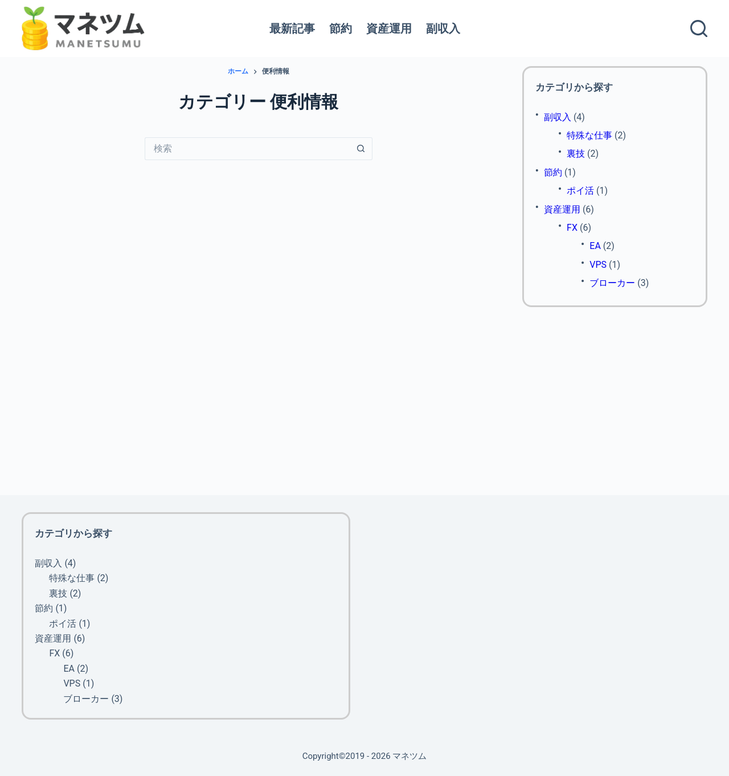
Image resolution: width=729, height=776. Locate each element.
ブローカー (612, 282)
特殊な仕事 (589, 135)
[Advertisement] (614, 401)
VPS (598, 264)
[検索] (698, 28)
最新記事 (292, 28)
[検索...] (247, 148)
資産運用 (389, 28)
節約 (340, 28)
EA (595, 245)
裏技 (576, 153)
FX (572, 227)
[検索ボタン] (361, 148)
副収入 (443, 28)
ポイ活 (580, 190)
